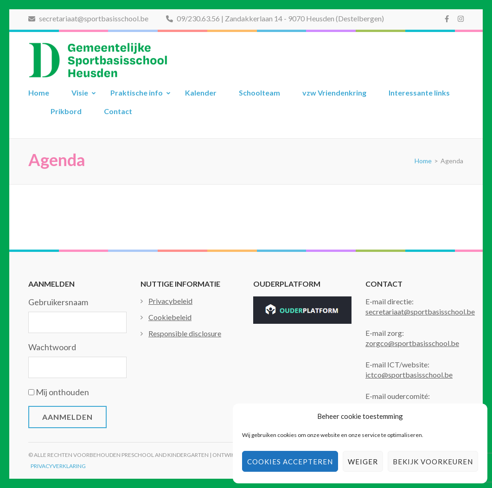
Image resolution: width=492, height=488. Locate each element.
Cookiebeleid (170, 317)
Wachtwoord (52, 347)
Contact (118, 111)
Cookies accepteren (290, 461)
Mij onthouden (62, 392)
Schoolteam (259, 92)
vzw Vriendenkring (334, 92)
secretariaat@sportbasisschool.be (88, 18)
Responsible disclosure (184, 333)
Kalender (201, 92)
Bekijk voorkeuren (433, 461)
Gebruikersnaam (58, 302)
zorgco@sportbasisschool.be (412, 343)
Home (38, 92)
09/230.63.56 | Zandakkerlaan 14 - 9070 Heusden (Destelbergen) (275, 18)
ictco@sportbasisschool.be (409, 374)
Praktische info (136, 92)
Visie (79, 92)
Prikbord (66, 111)
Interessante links (419, 92)
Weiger (363, 461)
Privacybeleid (170, 300)
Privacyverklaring (58, 465)
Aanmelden (67, 416)
